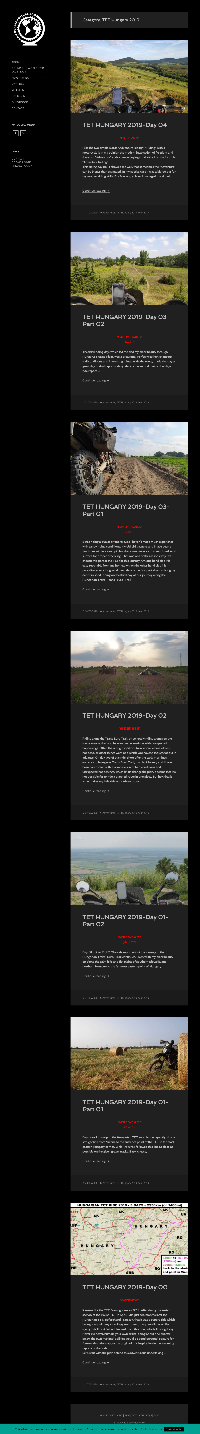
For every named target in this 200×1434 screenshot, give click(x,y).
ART (112, 1415)
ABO (119, 1415)
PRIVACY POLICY (22, 165)
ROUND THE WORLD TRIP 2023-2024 (28, 70)
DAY (134, 1415)
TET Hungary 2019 (127, 212)
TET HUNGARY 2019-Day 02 (124, 715)
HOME (104, 1415)
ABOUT (16, 62)
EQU (149, 1415)
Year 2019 (143, 212)
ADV (127, 1415)
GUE (156, 1415)
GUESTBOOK (20, 102)
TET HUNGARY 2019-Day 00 (125, 1287)
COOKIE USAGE (21, 162)
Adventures (109, 212)
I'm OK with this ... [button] (174, 1429)
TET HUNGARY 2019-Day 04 (124, 125)
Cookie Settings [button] (149, 1429)
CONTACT (18, 108)
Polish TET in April (113, 1315)
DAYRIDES (18, 83)
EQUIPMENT (19, 96)
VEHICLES (18, 90)
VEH (141, 1415)
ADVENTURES (20, 77)
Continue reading (96, 190)
